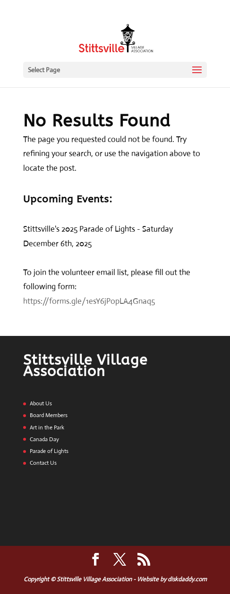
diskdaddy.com (187, 579)
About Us (41, 403)
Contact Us (43, 463)
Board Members (49, 415)
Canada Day (44, 439)
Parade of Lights (49, 451)
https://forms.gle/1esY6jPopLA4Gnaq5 (89, 301)
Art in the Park (47, 427)
